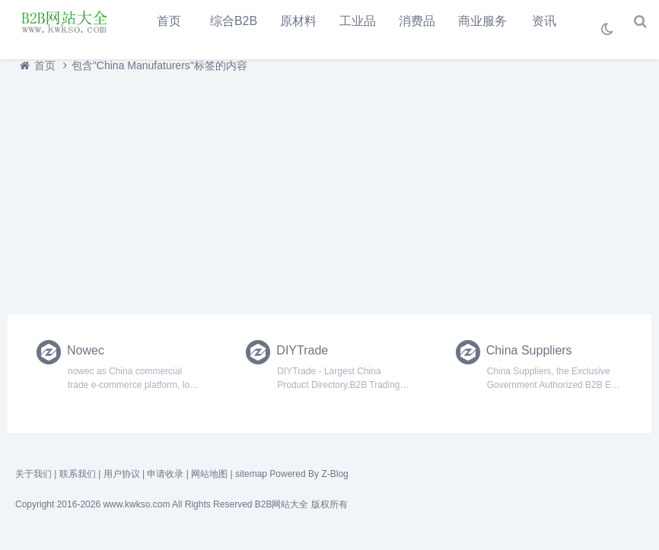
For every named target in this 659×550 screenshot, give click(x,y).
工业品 (357, 20)
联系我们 (77, 474)
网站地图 (209, 474)
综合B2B (233, 20)
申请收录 (165, 474)
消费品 (417, 20)
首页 (169, 20)
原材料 (298, 20)
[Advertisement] (329, 189)
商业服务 (482, 20)
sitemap (251, 474)
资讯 (544, 20)
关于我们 (33, 474)
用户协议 (121, 474)
